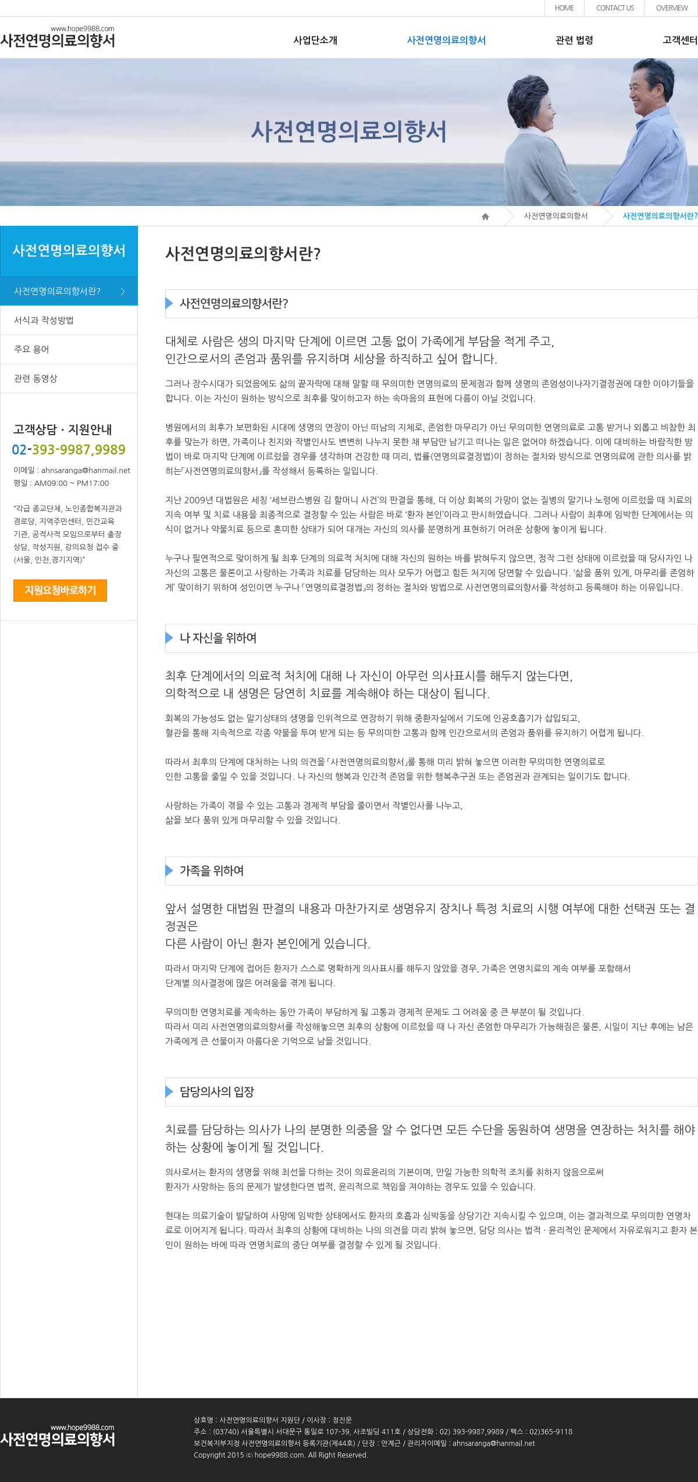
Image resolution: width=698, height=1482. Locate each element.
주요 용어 (31, 349)
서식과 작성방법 (44, 320)
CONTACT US (615, 8)
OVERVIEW (672, 8)
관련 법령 (574, 40)
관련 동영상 (36, 378)
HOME (564, 8)
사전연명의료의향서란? (57, 291)
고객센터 (680, 40)
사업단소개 (315, 40)
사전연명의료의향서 (446, 40)
